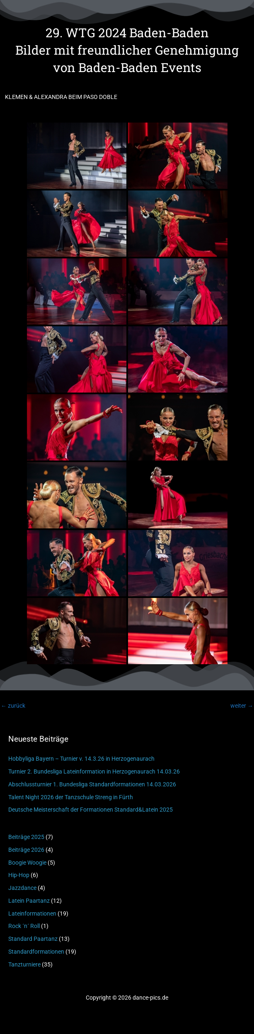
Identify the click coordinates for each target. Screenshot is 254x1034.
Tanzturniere (24, 964)
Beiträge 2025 (26, 837)
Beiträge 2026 (26, 849)
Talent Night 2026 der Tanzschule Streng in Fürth (70, 797)
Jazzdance (22, 888)
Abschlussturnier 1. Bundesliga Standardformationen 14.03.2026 (92, 784)
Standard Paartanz (33, 938)
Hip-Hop (18, 875)
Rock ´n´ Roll (24, 926)
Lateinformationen (32, 913)
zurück (13, 705)
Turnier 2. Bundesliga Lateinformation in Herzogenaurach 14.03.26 (94, 771)
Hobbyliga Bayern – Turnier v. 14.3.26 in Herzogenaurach (81, 758)
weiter (241, 705)
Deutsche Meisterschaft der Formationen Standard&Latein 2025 (90, 809)
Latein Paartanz (29, 900)
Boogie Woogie (27, 862)
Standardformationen (36, 951)
